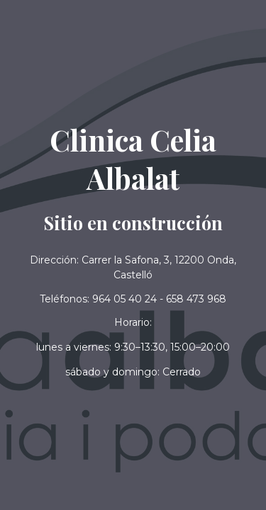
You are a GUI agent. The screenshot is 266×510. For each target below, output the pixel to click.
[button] (133, 372)
